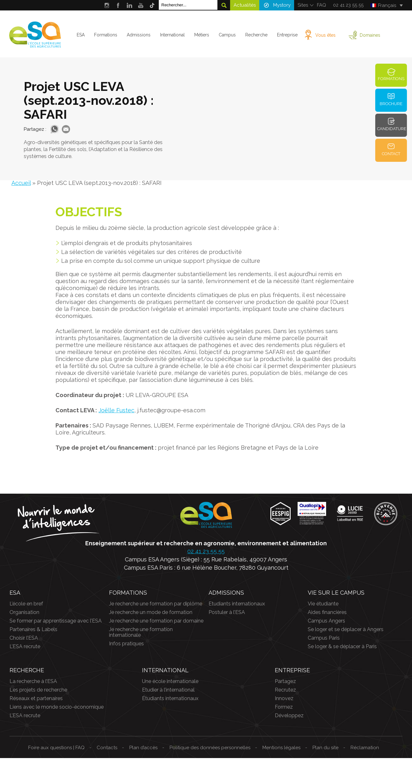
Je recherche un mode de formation (150, 612)
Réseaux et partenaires (36, 698)
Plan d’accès (143, 747)
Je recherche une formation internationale (141, 632)
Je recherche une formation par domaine (156, 621)
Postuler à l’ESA (227, 612)
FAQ (321, 5)
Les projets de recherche (38, 690)
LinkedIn (129, 5)
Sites (303, 5)
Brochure (391, 103)
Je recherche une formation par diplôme (155, 604)
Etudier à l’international (168, 690)
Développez (289, 715)
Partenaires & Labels (33, 629)
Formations (105, 34)
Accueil (21, 183)
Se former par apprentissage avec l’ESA (56, 621)
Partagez (285, 681)
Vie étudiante (323, 604)
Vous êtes (325, 35)
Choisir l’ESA (24, 638)
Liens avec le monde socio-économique (57, 707)
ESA (81, 34)
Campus (227, 34)
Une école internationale (170, 681)
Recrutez (285, 690)
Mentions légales (281, 747)
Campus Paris (324, 638)
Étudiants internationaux (170, 698)
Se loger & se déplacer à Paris (342, 646)
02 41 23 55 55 (348, 5)
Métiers (201, 34)
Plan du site (325, 747)
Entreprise (287, 34)
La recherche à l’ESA (33, 681)
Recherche (256, 34)
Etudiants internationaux (237, 604)
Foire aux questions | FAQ (56, 747)
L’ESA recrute (25, 646)
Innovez (284, 698)
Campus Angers (326, 621)
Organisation (24, 612)
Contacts (107, 747)
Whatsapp (54, 129)
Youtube (141, 5)
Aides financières (327, 612)
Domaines (369, 35)
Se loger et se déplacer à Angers (345, 629)
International (172, 34)
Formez (284, 707)
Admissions (139, 34)
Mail (66, 129)
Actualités (245, 5)
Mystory (282, 5)
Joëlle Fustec (116, 410)
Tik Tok (152, 5)
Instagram (107, 5)
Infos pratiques (126, 644)
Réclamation (365, 747)
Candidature (391, 128)
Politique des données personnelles (210, 747)
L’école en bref (26, 604)
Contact (391, 153)
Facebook (118, 5)
